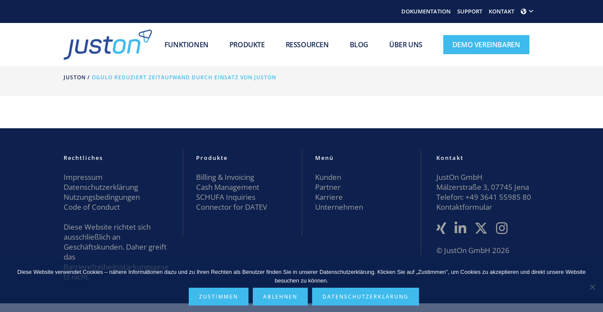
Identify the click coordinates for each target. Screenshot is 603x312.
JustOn (75, 77)
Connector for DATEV (231, 207)
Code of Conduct (92, 207)
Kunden (328, 177)
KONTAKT (501, 11)
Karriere (329, 197)
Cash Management (227, 187)
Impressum (83, 177)
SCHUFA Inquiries (225, 197)
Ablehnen (280, 296)
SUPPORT (469, 11)
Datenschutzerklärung (101, 187)
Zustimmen (218, 296)
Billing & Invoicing (225, 177)
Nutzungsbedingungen (102, 197)
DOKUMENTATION (426, 11)
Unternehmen (339, 207)
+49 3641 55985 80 (497, 197)
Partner (328, 187)
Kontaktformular (464, 207)
